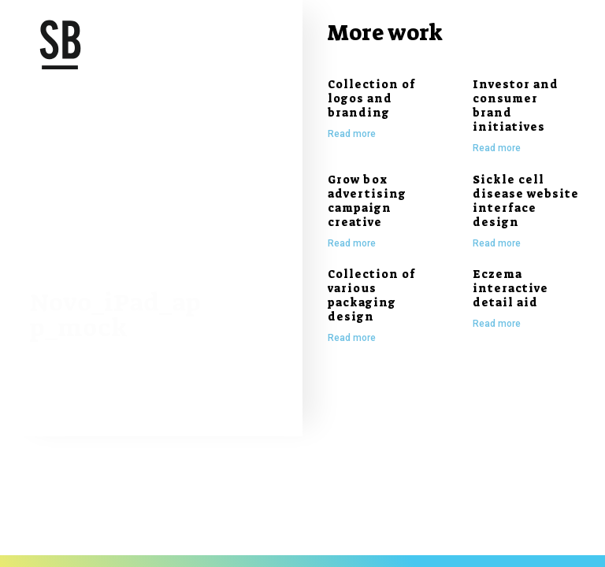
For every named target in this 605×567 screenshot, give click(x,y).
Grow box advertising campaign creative (367, 200)
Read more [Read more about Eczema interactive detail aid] (497, 323)
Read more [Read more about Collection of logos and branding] (352, 133)
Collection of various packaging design (372, 295)
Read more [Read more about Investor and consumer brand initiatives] (497, 148)
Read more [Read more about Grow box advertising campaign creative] (352, 243)
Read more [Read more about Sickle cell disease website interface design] (497, 243)
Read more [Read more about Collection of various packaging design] (352, 337)
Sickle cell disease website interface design (526, 200)
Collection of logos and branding (372, 98)
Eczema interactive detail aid (510, 288)
